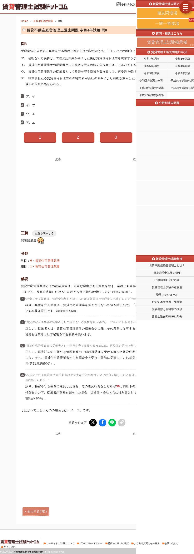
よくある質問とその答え (147, 543)
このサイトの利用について (60, 543)
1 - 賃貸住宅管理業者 (45, 266)
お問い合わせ (172, 543)
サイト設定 (9, 546)
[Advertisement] (58, 190)
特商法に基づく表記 (118, 543)
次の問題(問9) (157, 511)
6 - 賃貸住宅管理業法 (45, 260)
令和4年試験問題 (43, 21)
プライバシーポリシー (91, 543)
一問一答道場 (167, 10)
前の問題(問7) (37, 511)
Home (24, 21)
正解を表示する (44, 233)
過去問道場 (145, 10)
